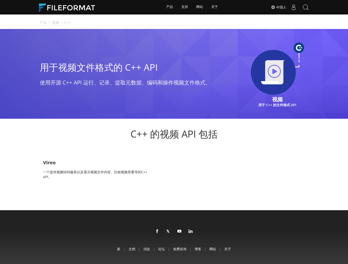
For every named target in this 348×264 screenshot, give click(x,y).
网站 (199, 7)
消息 (145, 248)
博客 (199, 248)
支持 (184, 7)
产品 (169, 7)
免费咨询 (180, 248)
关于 (215, 7)
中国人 (278, 7)
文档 (129, 248)
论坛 (161, 248)
